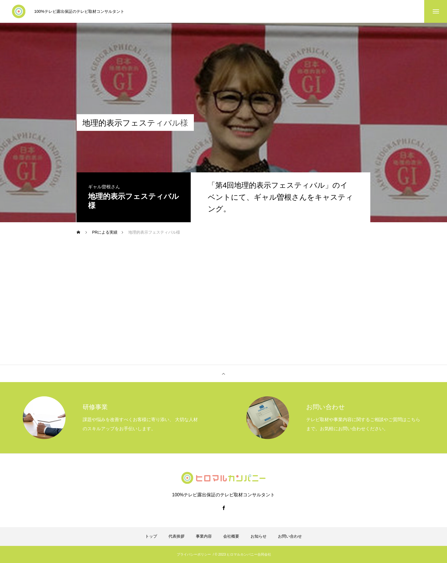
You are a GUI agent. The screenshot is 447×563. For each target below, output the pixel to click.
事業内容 (204, 536)
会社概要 (231, 536)
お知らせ (259, 536)
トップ (151, 536)
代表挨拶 (176, 536)
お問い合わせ (290, 536)
